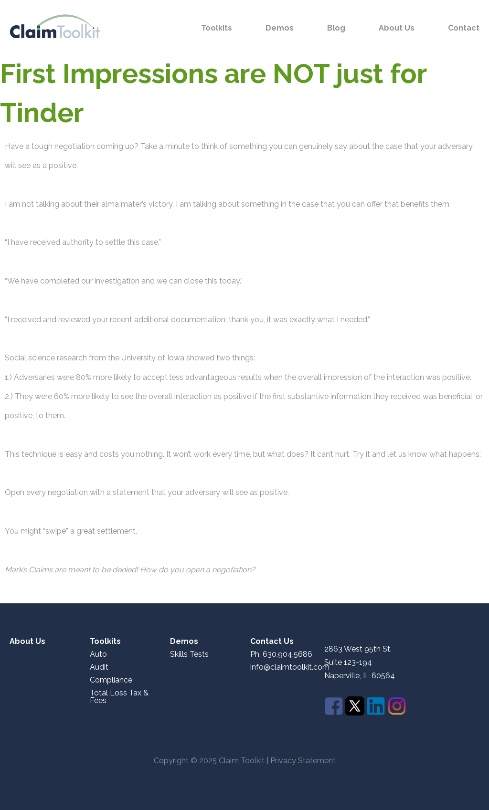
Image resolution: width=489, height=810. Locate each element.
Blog (336, 28)
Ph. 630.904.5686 (281, 654)
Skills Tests (189, 654)
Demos (280, 28)
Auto (98, 654)
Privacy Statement (303, 760)
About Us (397, 28)
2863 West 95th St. (358, 649)
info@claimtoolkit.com (290, 667)
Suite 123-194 (348, 662)
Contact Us (272, 641)
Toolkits (216, 28)
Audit (99, 667)
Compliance (111, 680)
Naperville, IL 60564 (359, 676)
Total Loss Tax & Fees (119, 697)
